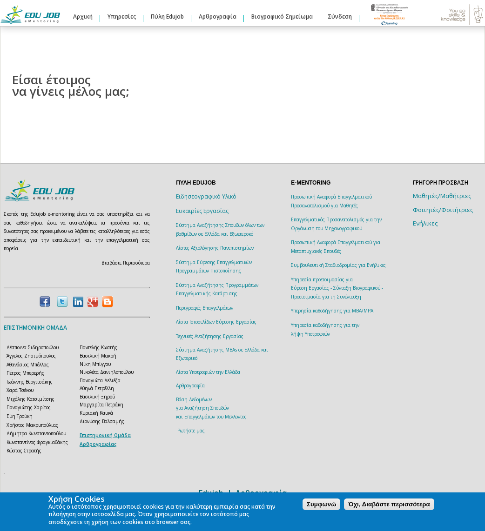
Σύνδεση (340, 16)
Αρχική (83, 16)
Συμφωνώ (321, 504)
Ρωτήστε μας (191, 430)
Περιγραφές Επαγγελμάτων (204, 308)
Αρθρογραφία (217, 16)
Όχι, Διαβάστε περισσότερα (389, 504)
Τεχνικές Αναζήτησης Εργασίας (209, 336)
